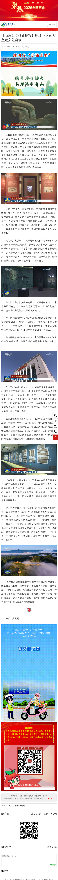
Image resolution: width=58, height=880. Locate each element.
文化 (11, 805)
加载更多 (5, 871)
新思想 (22, 805)
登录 (53, 865)
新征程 (16, 805)
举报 (50, 798)
